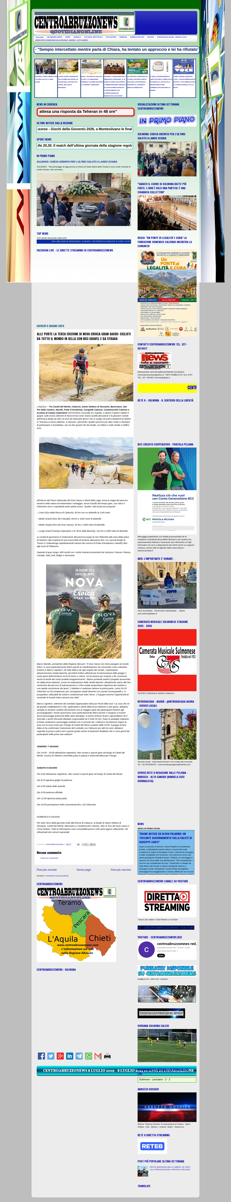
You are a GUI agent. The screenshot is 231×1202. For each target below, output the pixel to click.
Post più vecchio (121, 869)
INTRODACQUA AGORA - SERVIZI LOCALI (172, 37)
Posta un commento (49, 858)
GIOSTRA (150, 37)
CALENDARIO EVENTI (54, 37)
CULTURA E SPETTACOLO (93, 37)
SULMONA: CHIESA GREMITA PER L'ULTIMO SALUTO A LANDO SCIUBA (77, 162)
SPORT (67, 37)
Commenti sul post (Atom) (57, 876)
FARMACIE (123, 37)
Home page (40, 37)
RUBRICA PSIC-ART (137, 37)
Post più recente (47, 869)
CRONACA (77, 37)
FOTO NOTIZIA (111, 37)
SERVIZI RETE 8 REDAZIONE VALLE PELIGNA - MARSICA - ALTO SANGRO (61, 40)
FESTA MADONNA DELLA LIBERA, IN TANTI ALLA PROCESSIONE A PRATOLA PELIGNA (170, 1168)
